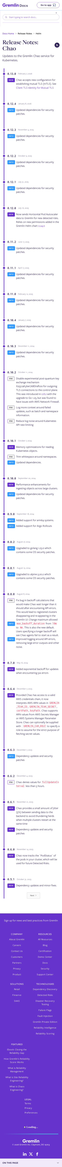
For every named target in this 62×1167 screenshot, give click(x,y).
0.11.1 (11, 268)
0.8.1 (10, 568)
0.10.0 (11, 478)
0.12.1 (11, 182)
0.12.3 (11, 129)
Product (17, 974)
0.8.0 (10, 594)
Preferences (31, 1112)
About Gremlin (17, 939)
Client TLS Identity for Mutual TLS (35, 88)
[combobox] (31, 17)
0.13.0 (11, 73)
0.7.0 (10, 663)
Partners (16, 962)
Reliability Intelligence (45, 1027)
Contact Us (17, 951)
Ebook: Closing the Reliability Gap (17, 1051)
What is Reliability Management (17, 1069)
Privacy (17, 968)
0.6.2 (10, 776)
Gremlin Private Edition (45, 1022)
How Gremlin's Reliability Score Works (17, 1060)
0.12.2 (11, 156)
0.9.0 (10, 514)
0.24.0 (41, 226)
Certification (45, 951)
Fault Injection (45, 1016)
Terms (28, 1103)
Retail (17, 989)
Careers (17, 945)
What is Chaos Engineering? (16, 1088)
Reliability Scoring (45, 1033)
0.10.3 (11, 346)
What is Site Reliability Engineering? (16, 1079)
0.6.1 (10, 802)
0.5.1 (10, 879)
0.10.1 (11, 440)
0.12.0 (11, 208)
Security (45, 968)
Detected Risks (45, 995)
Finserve (16, 995)
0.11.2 (11, 241)
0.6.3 (10, 749)
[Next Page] (33, 895)
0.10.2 (11, 372)
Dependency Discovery (45, 989)
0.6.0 (10, 849)
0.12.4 (11, 103)
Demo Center (45, 957)
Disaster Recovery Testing (45, 1002)
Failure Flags (45, 1010)
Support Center (45, 974)
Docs (45, 962)
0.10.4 (11, 320)
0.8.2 (44, 394)
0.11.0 (11, 294)
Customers (17, 957)
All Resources (45, 939)
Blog (45, 945)
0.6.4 (10, 689)
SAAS (17, 1001)
